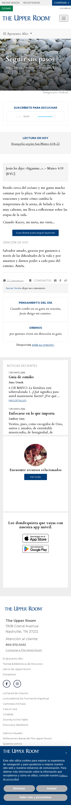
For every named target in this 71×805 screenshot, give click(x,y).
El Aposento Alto (13, 658)
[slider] (19, 116)
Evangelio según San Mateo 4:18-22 (35, 144)
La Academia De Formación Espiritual (26, 698)
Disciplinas (9, 674)
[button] (66, 752)
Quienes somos (12, 743)
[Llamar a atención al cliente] (16, 644)
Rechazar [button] (19, 788)
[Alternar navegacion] (63, 18)
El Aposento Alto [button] (16, 33)
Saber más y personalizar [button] (35, 797)
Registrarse (31, 2)
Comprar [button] (60, 2)
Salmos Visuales (12, 733)
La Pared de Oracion (15, 693)
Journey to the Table (15, 719)
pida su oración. (43, 345)
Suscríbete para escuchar (35, 107)
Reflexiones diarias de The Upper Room (27, 738)
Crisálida (8, 714)
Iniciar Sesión (11, 2)
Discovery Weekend (15, 724)
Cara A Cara (10, 708)
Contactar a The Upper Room (24, 650)
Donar (6, 8)
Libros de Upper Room (17, 669)
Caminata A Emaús (14, 703)
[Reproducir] (12, 117)
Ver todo (35, 476)
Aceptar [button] (52, 788)
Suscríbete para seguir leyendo (35, 232)
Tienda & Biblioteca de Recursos (23, 663)
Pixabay (63, 92)
